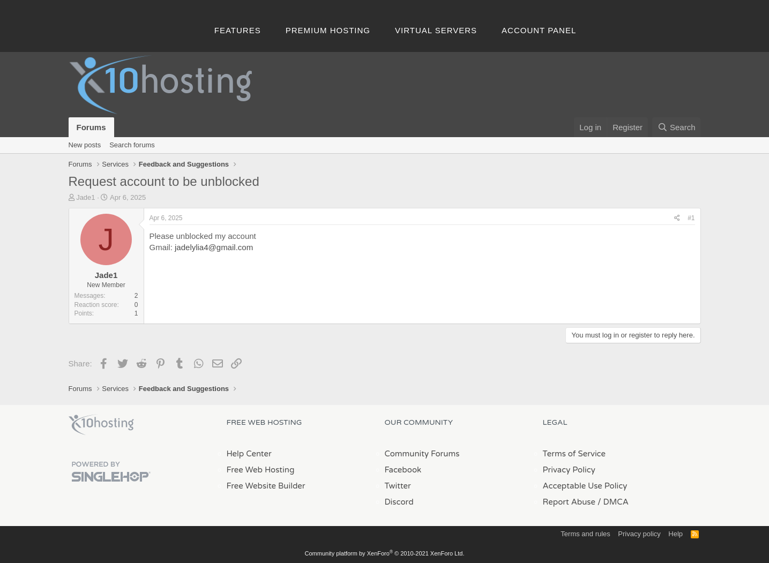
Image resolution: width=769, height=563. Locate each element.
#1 (691, 218)
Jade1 (85, 197)
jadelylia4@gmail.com (214, 247)
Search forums (132, 145)
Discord (399, 502)
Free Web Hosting (261, 470)
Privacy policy (639, 534)
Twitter (398, 486)
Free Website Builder (266, 486)
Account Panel (539, 30)
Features (237, 30)
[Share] (677, 218)
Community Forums (422, 454)
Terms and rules (585, 534)
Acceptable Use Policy (585, 486)
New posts (85, 145)
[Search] (676, 127)
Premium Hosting (328, 30)
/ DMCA (613, 502)
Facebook (403, 470)
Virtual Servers (436, 30)
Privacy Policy (569, 470)
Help (675, 534)
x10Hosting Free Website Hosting (101, 425)
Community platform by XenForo (385, 553)
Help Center (249, 454)
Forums (91, 127)
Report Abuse (569, 502)
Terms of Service (574, 454)
